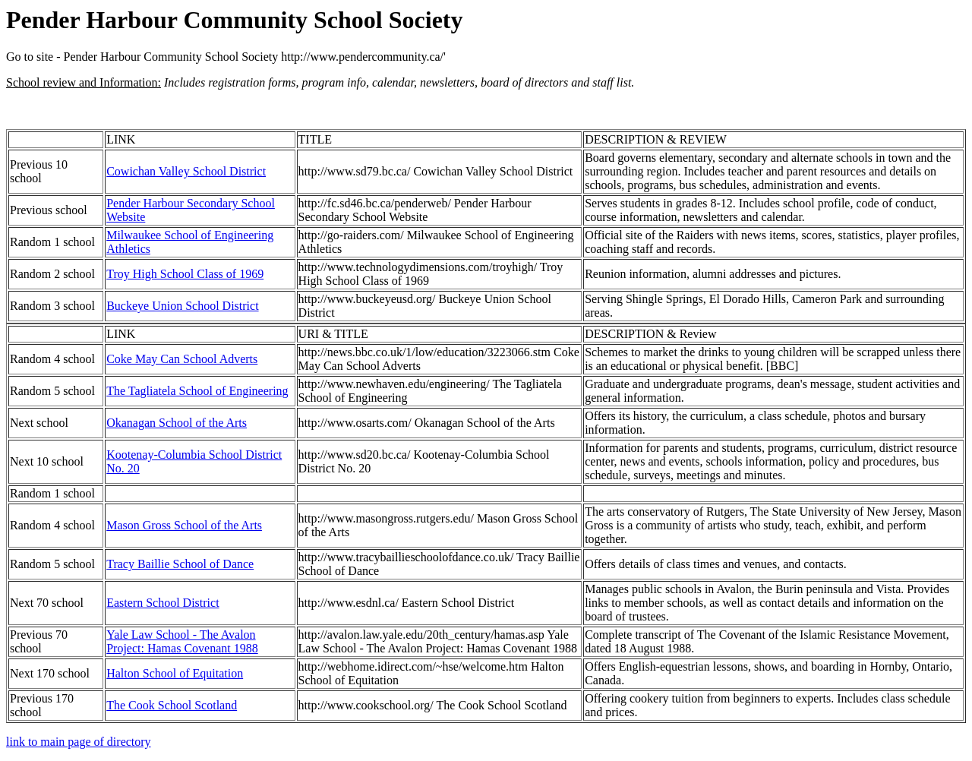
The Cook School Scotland (171, 705)
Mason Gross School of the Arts (184, 525)
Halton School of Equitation (174, 673)
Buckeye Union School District (182, 305)
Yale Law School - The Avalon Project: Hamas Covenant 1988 (182, 641)
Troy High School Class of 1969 (185, 273)
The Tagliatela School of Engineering (197, 390)
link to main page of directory (78, 741)
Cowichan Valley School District (186, 171)
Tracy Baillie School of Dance (180, 563)
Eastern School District (162, 602)
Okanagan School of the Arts (176, 422)
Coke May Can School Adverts (181, 358)
